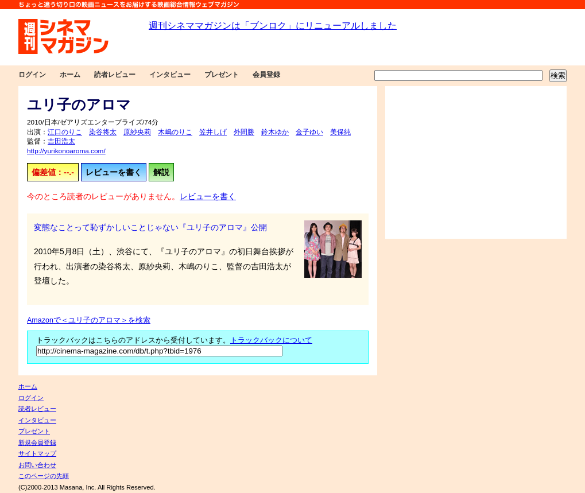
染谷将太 (103, 132)
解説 (161, 172)
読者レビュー (114, 75)
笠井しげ (213, 132)
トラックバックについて (271, 340)
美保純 (340, 132)
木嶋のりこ (175, 132)
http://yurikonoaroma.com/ (66, 151)
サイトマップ (37, 453)
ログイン (32, 75)
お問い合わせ (37, 464)
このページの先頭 (43, 475)
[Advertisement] (476, 162)
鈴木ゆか (275, 132)
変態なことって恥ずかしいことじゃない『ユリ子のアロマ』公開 (150, 227)
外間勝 (244, 132)
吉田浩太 (61, 141)
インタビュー (170, 75)
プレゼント (221, 75)
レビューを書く (114, 172)
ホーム (70, 75)
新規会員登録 (37, 442)
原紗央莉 (137, 132)
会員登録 (266, 75)
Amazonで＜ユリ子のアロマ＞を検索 (88, 320)
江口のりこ (65, 132)
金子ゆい (309, 132)
